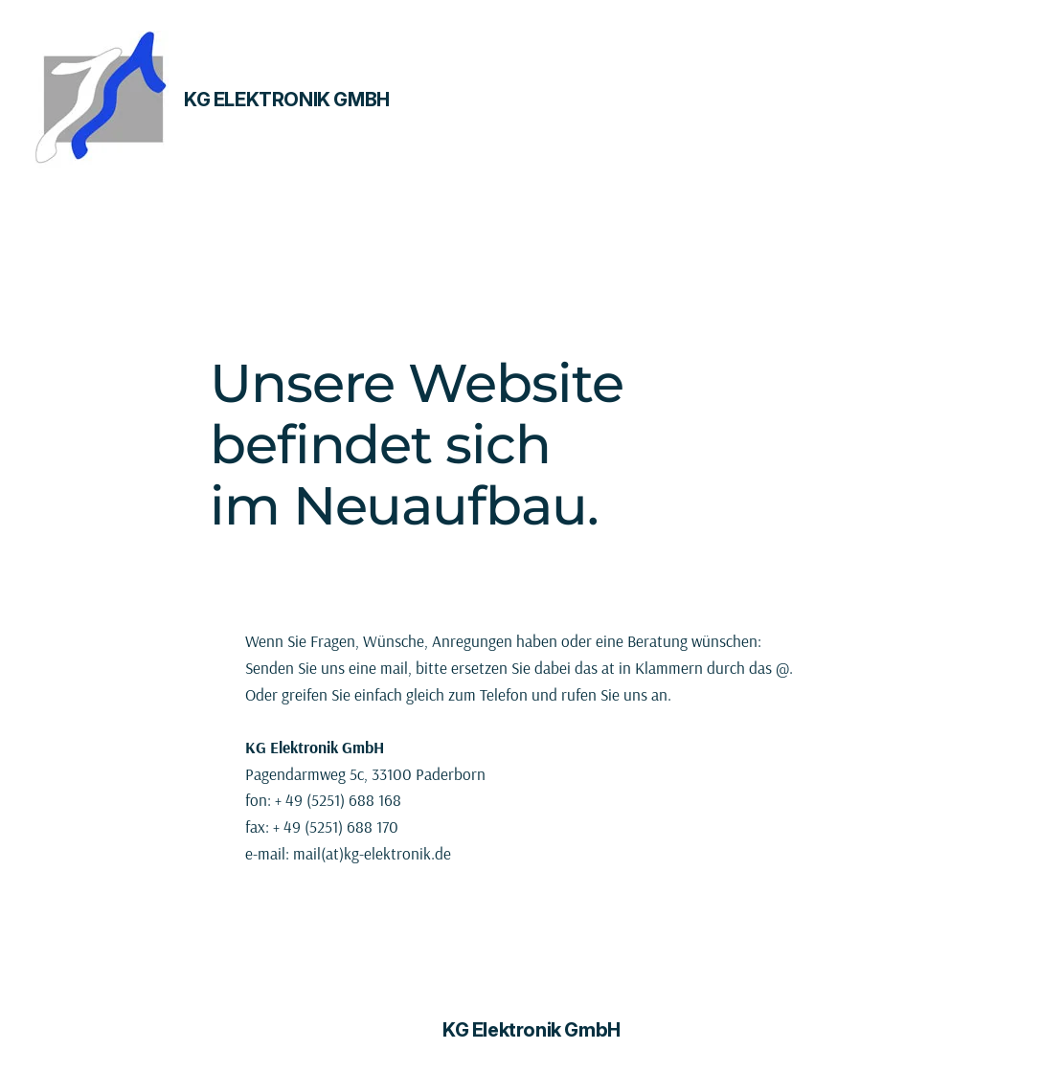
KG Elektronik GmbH (287, 99)
